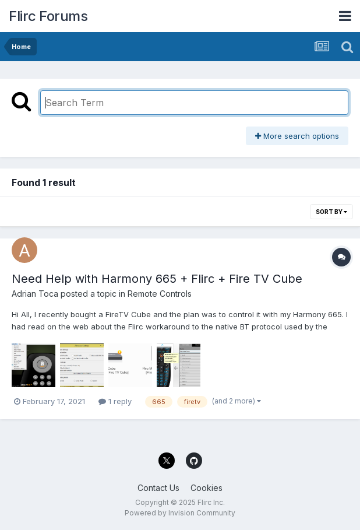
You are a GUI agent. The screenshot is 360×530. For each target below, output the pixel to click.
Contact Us (158, 488)
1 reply (115, 401)
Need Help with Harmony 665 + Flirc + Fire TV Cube (157, 279)
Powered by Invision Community (180, 512)
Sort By (331, 211)
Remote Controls (160, 294)
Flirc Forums (48, 16)
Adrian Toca (35, 294)
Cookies (206, 488)
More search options (297, 136)
